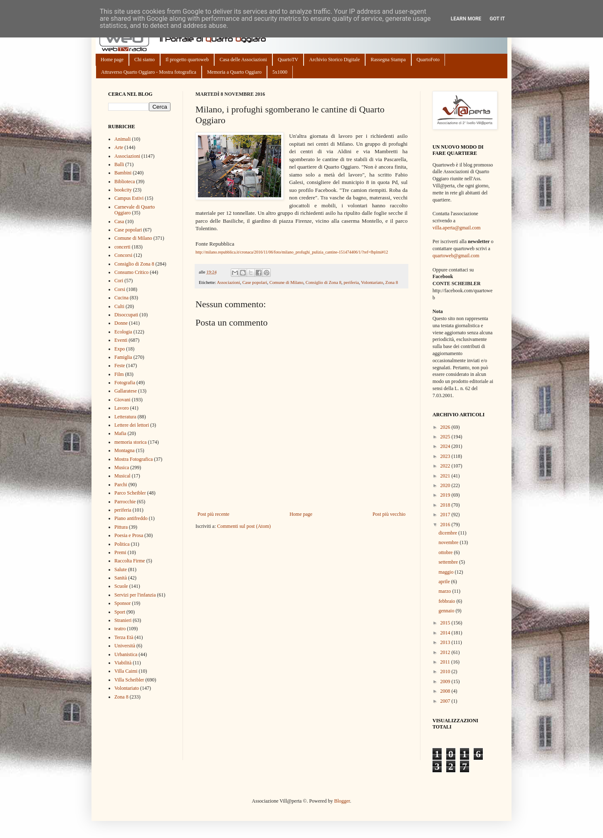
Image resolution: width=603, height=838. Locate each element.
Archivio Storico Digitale (334, 59)
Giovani (122, 400)
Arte (118, 147)
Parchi (120, 484)
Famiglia (123, 357)
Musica (121, 467)
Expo (119, 349)
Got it (497, 19)
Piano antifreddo (131, 518)
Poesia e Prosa (128, 535)
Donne (121, 323)
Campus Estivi (128, 198)
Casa (119, 221)
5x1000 (279, 72)
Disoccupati (126, 315)
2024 (446, 446)
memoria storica (130, 442)
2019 (446, 495)
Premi (120, 552)
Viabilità (122, 663)
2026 (446, 427)
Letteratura (125, 417)
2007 (446, 701)
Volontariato (372, 282)
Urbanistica (125, 654)
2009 (446, 681)
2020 (446, 485)
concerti (122, 247)
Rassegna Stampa (388, 59)
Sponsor (122, 603)
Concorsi (123, 255)
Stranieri (122, 620)
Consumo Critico (131, 272)
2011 (446, 662)
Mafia (120, 433)
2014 (446, 633)
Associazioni (228, 282)
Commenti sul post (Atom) (244, 526)
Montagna (124, 450)
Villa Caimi (126, 671)
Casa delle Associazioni (243, 59)
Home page (112, 59)
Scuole (121, 586)
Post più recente (214, 514)
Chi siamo (144, 59)
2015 (446, 623)
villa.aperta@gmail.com (456, 228)
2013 (446, 642)
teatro (120, 629)
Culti (119, 306)
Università (124, 646)
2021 (446, 476)
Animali (122, 139)
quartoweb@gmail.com (455, 256)
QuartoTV (288, 59)
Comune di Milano (286, 282)
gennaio (446, 611)
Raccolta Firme (129, 561)
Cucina (121, 298)
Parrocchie (125, 502)
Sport (119, 612)
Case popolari (254, 282)
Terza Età (123, 637)
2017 (446, 514)
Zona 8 (392, 282)
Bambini (122, 173)
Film (119, 374)
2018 (446, 505)
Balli (119, 164)
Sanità (120, 578)
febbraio (447, 601)
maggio (446, 572)
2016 (446, 524)
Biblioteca (124, 181)
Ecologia (123, 332)
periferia (351, 282)
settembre (448, 562)
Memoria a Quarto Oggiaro (234, 72)
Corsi (119, 289)
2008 (446, 691)
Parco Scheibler (130, 493)
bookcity (123, 190)
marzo (445, 591)
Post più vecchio (389, 514)
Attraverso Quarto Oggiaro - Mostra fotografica (148, 72)
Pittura (121, 527)
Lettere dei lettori (131, 425)
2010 (446, 671)
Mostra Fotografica (133, 459)
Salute (120, 569)
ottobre (446, 552)
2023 (446, 456)
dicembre (448, 533)
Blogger (342, 801)
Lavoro (121, 408)
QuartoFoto (428, 59)
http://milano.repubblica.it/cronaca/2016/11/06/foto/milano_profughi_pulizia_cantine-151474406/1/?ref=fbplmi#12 (291, 252)
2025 (446, 437)
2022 (446, 466)
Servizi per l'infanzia (135, 595)
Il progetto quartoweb (187, 59)
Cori (118, 280)
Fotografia (124, 382)
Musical (122, 476)
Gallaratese (125, 391)
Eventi (120, 340)
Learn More (466, 19)
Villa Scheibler (129, 680)
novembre (449, 542)
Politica (122, 544)
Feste (119, 365)
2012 (446, 652)
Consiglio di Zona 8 (323, 282)
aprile (444, 581)
